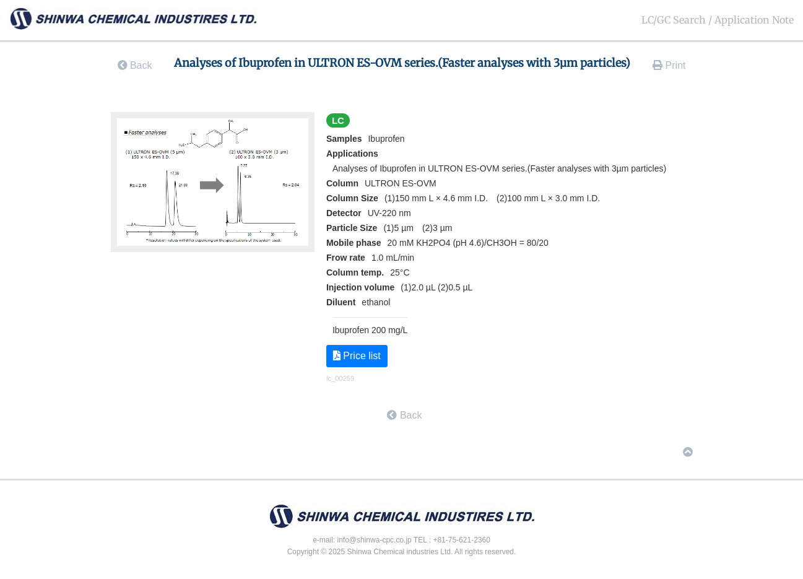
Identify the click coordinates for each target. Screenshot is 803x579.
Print (669, 65)
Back (135, 65)
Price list (357, 355)
